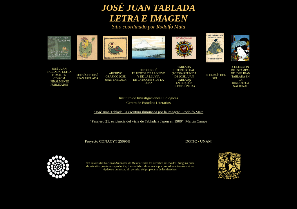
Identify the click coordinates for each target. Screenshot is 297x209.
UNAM (206, 141)
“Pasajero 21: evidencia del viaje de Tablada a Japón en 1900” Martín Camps (148, 121)
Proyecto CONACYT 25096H (107, 141)
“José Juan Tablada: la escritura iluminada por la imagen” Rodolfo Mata (148, 112)
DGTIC (191, 141)
